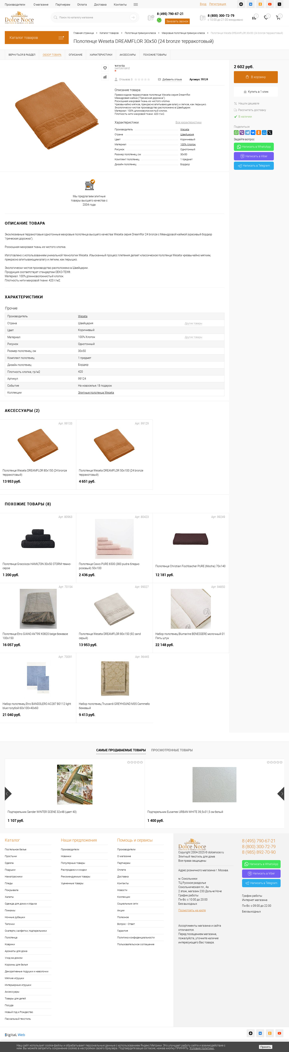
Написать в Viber (253, 156)
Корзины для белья (16, 964)
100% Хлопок (188, 144)
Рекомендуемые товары (75, 876)
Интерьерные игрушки (18, 984)
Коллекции (123, 896)
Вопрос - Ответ (126, 923)
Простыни (11, 856)
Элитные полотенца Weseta (96, 392)
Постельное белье (15, 849)
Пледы (9, 883)
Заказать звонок (177, 21)
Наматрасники (13, 876)
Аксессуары (12, 991)
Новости (122, 890)
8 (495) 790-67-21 (170, 14)
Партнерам (63, 4)
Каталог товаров (37, 37)
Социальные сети (127, 903)
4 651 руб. (114, 483)
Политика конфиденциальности (136, 937)
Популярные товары (73, 862)
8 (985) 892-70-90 (259, 852)
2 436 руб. (114, 577)
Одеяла (9, 862)
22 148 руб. (190, 647)
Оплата (82, 4)
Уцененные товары (72, 883)
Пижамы (10, 910)
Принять (265, 1046)
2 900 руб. (225, 820)
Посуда (9, 1005)
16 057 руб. (38, 647)
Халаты (9, 896)
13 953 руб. (38, 483)
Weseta (184, 129)
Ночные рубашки (15, 917)
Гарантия (122, 930)
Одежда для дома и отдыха (21, 903)
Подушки (10, 869)
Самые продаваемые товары (121, 750)
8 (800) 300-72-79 (221, 15)
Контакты (120, 4)
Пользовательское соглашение (135, 944)
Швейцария (187, 134)
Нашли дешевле (246, 103)
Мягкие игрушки (14, 978)
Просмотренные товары (172, 750)
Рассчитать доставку (250, 110)
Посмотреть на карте (192, 910)
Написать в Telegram (254, 166)
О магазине (41, 4)
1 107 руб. (16, 820)
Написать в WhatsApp (254, 147)
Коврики (10, 944)
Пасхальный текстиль (18, 1018)
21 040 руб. (38, 717)
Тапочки (10, 923)
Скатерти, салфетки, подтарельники (26, 930)
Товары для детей (15, 998)
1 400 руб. (85, 820)
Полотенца (11, 937)
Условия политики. (202, 1048)
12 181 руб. (190, 577)
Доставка (100, 4)
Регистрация (217, 4)
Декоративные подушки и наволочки (26, 971)
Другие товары (193, 323)
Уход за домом (14, 957)
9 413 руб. (114, 717)
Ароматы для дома (16, 951)
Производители (15, 4)
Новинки (66, 856)
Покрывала (11, 890)
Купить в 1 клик (255, 91)
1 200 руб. (38, 577)
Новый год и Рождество (19, 1012)
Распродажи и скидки (74, 869)
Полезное (123, 917)
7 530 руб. (155, 820)
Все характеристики (189, 122)
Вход (203, 4)
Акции (120, 910)
